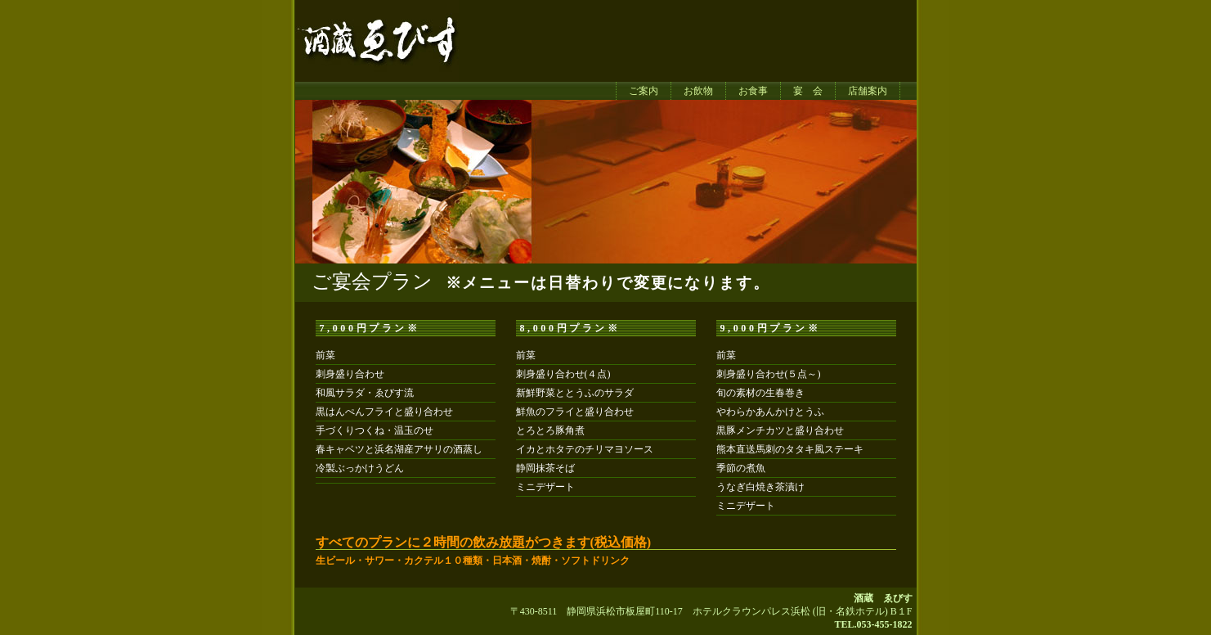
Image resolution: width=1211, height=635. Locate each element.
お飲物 (698, 91)
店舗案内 (867, 91)
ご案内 (643, 91)
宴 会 (808, 91)
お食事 (753, 91)
